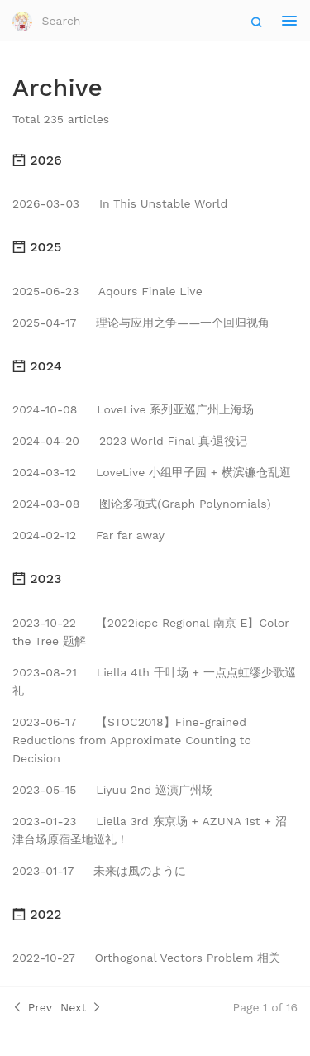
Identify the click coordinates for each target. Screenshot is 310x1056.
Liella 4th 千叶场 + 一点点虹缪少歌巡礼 (154, 681)
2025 (36, 247)
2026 (37, 160)
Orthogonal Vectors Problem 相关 (146, 957)
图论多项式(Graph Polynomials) (141, 503)
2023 (36, 578)
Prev (32, 1007)
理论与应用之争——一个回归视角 (140, 322)
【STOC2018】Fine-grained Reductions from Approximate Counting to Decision (131, 740)
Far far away (88, 535)
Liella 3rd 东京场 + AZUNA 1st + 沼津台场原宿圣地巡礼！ (149, 830)
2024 (37, 366)
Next (81, 1007)
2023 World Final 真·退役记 (129, 440)
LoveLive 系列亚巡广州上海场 (133, 409)
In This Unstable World (119, 203)
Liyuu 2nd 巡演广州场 (112, 789)
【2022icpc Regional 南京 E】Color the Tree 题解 (150, 631)
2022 (36, 914)
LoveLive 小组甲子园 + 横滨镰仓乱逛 (151, 472)
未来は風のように (99, 870)
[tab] (155, 160)
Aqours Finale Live (107, 291)
